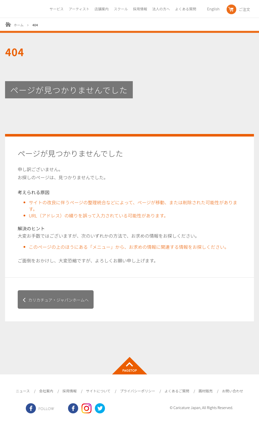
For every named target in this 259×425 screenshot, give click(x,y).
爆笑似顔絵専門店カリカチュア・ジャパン (23, 10)
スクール (121, 8)
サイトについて (98, 390)
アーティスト (79, 8)
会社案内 (46, 390)
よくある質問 (185, 8)
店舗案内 (102, 8)
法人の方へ (161, 8)
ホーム (19, 25)
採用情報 (140, 8)
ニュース (23, 390)
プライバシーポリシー (137, 390)
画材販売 (206, 390)
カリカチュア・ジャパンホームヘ (58, 300)
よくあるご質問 (176, 390)
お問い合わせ (232, 390)
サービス (56, 8)
